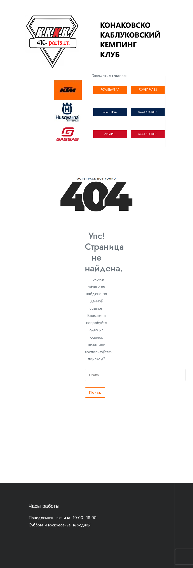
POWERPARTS (147, 89)
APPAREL (110, 134)
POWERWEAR (110, 89)
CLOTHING (110, 112)
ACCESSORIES (147, 112)
